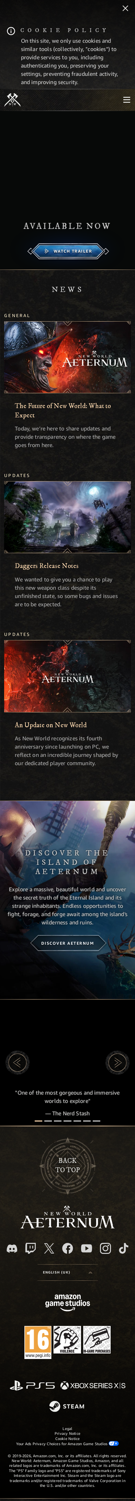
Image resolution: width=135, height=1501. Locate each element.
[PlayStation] (32, 1386)
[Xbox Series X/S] (93, 1386)
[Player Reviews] (87, 1121)
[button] (17, 1063)
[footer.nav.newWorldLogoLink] (67, 1226)
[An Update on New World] (67, 676)
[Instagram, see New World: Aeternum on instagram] (105, 1248)
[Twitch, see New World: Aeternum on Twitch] (30, 1248)
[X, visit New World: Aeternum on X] (49, 1248)
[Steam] (67, 1407)
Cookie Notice (67, 1438)
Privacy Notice (67, 1433)
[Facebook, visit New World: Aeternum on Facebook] (67, 1248)
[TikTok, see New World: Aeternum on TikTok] (123, 1248)
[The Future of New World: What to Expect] (67, 357)
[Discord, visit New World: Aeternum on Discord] (12, 1248)
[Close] (125, 9)
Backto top (67, 1165)
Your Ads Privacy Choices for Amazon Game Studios (67, 1443)
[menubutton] (127, 99)
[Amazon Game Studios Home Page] (67, 1304)
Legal (67, 1428)
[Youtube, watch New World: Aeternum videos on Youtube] (86, 1248)
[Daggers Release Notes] (67, 517)
